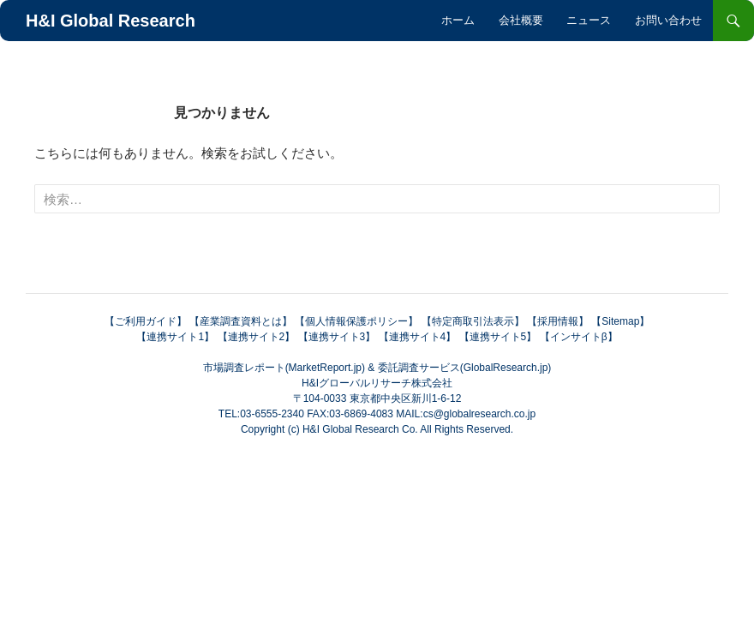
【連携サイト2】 (257, 337)
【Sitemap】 (620, 321)
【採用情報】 (558, 321)
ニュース (588, 20)
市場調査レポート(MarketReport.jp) (284, 368)
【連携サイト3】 (337, 337)
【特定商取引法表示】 (473, 321)
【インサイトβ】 (579, 337)
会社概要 (521, 20)
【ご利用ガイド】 (146, 321)
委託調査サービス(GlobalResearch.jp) (465, 368)
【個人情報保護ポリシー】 (356, 321)
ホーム (458, 20)
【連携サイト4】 (418, 337)
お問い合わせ (668, 20)
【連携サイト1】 (175, 337)
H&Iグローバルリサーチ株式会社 (377, 383)
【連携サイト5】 (498, 337)
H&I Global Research (110, 20)
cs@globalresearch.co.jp (479, 414)
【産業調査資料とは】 (240, 321)
